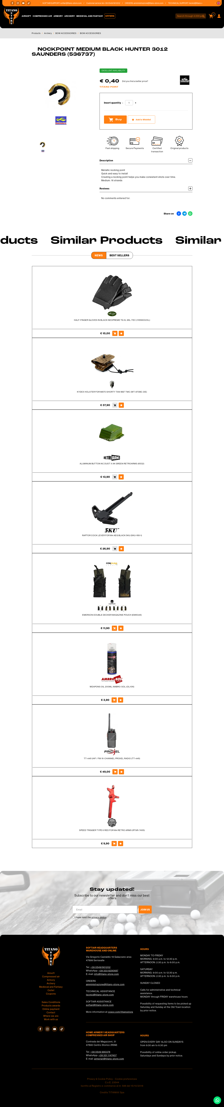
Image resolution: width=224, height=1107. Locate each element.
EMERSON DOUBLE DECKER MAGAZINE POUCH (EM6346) (112, 615)
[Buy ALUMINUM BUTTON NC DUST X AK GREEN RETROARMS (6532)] (114, 477)
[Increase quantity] (135, 102)
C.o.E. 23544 (112, 1082)
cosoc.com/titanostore (120, 1011)
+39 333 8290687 (108, 970)
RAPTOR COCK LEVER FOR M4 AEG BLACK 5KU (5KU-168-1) (112, 535)
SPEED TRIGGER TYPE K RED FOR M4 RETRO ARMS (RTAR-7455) (112, 830)
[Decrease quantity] (122, 102)
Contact (51, 1012)
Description (146, 160)
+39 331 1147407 (108, 1055)
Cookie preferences (126, 1078)
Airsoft (26, 16)
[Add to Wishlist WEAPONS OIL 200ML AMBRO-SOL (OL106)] (120, 700)
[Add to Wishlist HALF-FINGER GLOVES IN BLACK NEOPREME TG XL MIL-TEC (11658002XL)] (121, 333)
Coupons (51, 993)
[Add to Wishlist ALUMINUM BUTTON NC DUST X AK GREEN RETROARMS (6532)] (121, 477)
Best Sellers (119, 255)
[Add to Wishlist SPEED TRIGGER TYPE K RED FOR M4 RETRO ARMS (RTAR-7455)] (120, 843)
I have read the (91, 917)
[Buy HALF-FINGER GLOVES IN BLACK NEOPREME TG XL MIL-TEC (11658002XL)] (114, 333)
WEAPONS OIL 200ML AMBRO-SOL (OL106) (112, 686)
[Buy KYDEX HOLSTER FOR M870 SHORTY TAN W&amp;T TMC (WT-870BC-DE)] (114, 405)
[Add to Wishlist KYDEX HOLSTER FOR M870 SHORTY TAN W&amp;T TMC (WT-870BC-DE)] (121, 405)
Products (36, 33)
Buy (115, 119)
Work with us (51, 1019)
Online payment (51, 1009)
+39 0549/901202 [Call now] (115, 3)
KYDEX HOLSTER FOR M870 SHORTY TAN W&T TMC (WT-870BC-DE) (112, 392)
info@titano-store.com (106, 974)
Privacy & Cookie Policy (100, 1078)
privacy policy (99, 917)
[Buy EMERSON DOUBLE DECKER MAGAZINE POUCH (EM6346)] (114, 628)
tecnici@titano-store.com (100, 994)
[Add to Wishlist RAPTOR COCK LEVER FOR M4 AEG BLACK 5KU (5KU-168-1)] (121, 548)
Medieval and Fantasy (89, 16)
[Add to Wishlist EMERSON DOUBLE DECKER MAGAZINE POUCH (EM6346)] (120, 628)
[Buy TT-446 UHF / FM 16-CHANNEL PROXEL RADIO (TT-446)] (115, 771)
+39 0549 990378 (100, 1051)
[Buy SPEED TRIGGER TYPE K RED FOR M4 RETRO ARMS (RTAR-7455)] (114, 843)
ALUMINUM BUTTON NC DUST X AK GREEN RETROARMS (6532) (112, 463)
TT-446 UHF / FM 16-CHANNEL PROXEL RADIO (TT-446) (112, 758)
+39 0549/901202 (100, 967)
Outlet (51, 990)
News (99, 255)
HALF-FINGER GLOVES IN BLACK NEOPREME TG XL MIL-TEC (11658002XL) (112, 320)
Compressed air (42, 16)
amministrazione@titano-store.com (151, 3)
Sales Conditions (51, 1002)
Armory (58, 16)
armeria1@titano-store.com (109, 1058)
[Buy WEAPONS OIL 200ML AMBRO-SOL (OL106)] (114, 700)
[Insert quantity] (129, 102)
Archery (69, 16)
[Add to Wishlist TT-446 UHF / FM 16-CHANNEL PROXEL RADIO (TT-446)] (121, 771)
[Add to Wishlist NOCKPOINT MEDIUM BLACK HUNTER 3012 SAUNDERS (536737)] (141, 119)
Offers (109, 16)
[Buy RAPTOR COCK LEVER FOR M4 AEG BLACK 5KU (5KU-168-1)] (114, 548)
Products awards (51, 1005)
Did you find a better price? (135, 81)
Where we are (51, 1015)
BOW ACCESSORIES (65, 33)
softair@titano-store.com (74, 3)
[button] (218, 3)
